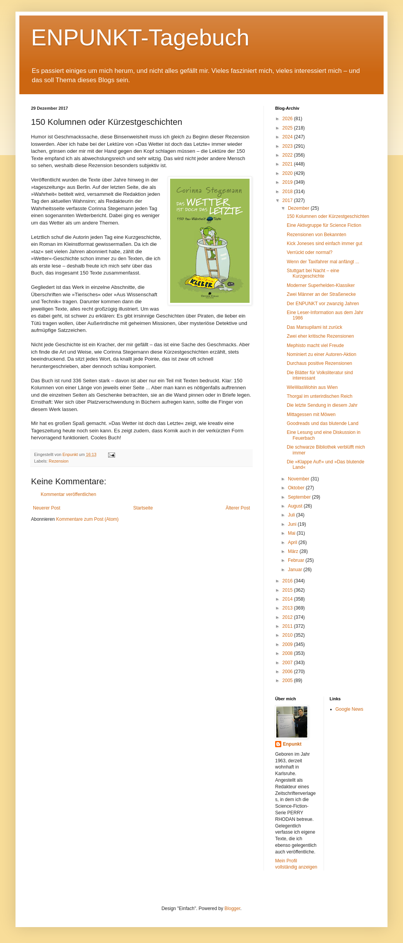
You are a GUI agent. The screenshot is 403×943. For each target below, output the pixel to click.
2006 (288, 671)
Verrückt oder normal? (309, 252)
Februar (296, 560)
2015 (288, 590)
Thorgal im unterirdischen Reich (319, 396)
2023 (288, 146)
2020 (288, 173)
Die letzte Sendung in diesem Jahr (322, 405)
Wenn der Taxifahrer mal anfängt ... (323, 261)
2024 (288, 137)
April (293, 542)
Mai (292, 533)
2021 (288, 164)
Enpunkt (292, 744)
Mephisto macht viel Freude (315, 345)
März (294, 551)
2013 (288, 608)
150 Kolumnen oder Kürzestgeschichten (328, 216)
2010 (288, 635)
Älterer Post (238, 508)
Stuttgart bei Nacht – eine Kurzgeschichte (313, 273)
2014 (288, 599)
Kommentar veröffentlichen (68, 494)
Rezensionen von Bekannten (316, 234)
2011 (288, 626)
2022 (288, 155)
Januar (295, 569)
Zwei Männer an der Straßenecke (321, 294)
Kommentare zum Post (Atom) (87, 519)
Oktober (297, 487)
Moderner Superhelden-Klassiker (321, 285)
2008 (288, 653)
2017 (288, 200)
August (296, 506)
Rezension (59, 461)
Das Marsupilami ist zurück (314, 327)
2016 (288, 581)
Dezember (299, 208)
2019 (288, 182)
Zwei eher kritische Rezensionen (320, 336)
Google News (349, 709)
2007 (288, 662)
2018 (288, 191)
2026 (288, 118)
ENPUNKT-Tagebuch (140, 37)
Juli (292, 515)
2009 (288, 644)
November (299, 479)
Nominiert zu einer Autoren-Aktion (321, 354)
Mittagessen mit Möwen (311, 414)
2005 (288, 680)
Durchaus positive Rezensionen (319, 363)
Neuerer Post (46, 508)
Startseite (143, 508)
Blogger (232, 908)
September (300, 497)
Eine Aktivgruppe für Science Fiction (324, 225)
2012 (288, 617)
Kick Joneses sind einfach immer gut (324, 243)
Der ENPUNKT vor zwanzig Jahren (323, 303)
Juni (293, 524)
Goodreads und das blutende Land (322, 423)
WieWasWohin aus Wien (312, 387)
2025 (288, 128)
